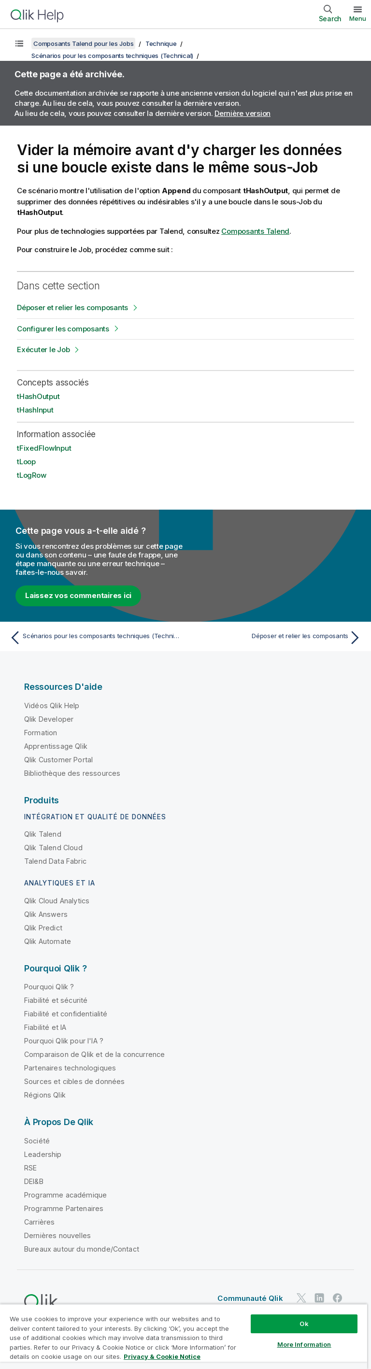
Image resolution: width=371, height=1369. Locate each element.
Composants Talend (255, 231)
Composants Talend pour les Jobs (83, 43)
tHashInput (35, 409)
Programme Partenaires (63, 1208)
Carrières (39, 1222)
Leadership (43, 1154)
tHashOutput (38, 396)
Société (37, 1141)
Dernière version (242, 113)
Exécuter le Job (43, 349)
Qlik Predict (43, 928)
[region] (183, 1336)
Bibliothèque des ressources (72, 773)
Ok (304, 1323)
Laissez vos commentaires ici (78, 595)
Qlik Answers (46, 914)
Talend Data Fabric (55, 861)
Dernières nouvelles (57, 1235)
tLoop (26, 461)
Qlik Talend (42, 834)
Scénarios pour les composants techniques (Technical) (112, 55)
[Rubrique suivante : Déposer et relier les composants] (276, 637)
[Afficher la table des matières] (19, 43)
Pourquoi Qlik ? (49, 987)
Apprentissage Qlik (55, 746)
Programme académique (65, 1195)
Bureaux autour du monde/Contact (81, 1249)
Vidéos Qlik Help (52, 705)
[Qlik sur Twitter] (301, 1298)
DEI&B (33, 1181)
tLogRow (31, 475)
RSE (30, 1168)
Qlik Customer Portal (58, 760)
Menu (357, 18)
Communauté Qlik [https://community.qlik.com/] (250, 1298)
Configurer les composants (63, 328)
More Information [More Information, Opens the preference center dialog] (304, 1344)
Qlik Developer (48, 719)
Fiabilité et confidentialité (65, 1014)
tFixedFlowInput (44, 448)
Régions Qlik (45, 1095)
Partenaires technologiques (70, 1068)
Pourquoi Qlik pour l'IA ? (63, 1041)
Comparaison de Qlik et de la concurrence (94, 1054)
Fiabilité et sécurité (55, 1000)
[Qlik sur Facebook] (337, 1298)
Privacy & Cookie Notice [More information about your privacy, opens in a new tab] (162, 1356)
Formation (40, 732)
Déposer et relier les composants (72, 307)
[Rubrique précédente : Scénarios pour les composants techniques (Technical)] (94, 637)
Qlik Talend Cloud (53, 847)
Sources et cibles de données (74, 1081)
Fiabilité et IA (45, 1027)
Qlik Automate (47, 941)
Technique (161, 43)
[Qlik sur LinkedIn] (319, 1298)
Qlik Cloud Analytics (56, 901)
